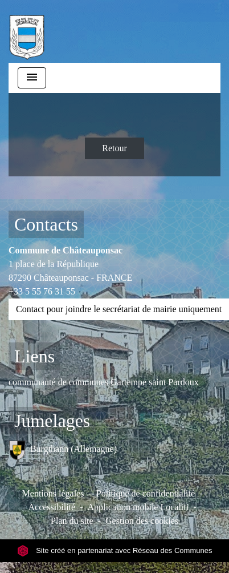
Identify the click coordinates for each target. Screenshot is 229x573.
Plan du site (72, 521)
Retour (114, 148)
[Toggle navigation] (32, 77)
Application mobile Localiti (138, 507)
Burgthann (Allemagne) (63, 450)
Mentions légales (53, 493)
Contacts (46, 224)
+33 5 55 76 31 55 (42, 291)
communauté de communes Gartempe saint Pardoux (104, 382)
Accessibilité (51, 507)
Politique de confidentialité (145, 493)
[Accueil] (26, 31)
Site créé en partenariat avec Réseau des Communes (114, 550)
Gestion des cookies (141, 521)
